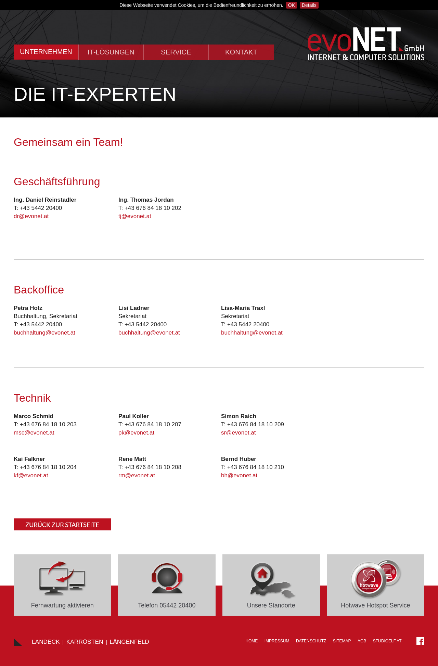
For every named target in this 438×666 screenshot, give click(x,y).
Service (176, 52)
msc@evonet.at (34, 432)
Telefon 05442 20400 (166, 605)
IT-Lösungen (111, 52)
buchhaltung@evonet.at (44, 332)
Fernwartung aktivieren (62, 605)
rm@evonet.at (136, 475)
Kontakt (241, 52)
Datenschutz (311, 641)
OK (291, 5)
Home (251, 641)
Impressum (277, 641)
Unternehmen (46, 51)
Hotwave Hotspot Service (375, 605)
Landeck (46, 641)
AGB (362, 641)
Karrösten (84, 641)
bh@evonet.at (239, 475)
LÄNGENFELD (129, 641)
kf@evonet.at (31, 475)
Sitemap (342, 641)
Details (309, 5)
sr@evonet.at (238, 432)
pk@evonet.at (136, 432)
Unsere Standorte (271, 605)
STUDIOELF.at (387, 641)
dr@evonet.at (31, 216)
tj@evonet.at (134, 216)
